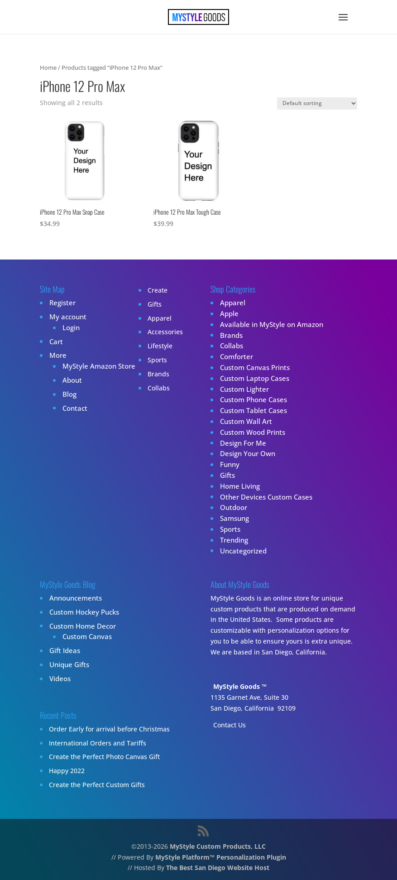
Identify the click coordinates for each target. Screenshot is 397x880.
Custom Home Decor (80, 625)
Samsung (234, 518)
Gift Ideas (63, 650)
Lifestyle (153, 345)
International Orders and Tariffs (97, 743)
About (71, 380)
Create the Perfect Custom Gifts (97, 784)
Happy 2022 (67, 770)
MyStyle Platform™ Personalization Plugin (220, 857)
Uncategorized (241, 550)
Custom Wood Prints (251, 432)
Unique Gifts (68, 664)
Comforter (235, 356)
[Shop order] (317, 103)
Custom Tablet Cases (251, 410)
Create (151, 290)
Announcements (74, 598)
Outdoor (232, 507)
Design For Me (241, 442)
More (57, 355)
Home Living (238, 486)
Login (70, 327)
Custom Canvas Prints (253, 367)
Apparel (153, 318)
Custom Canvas (85, 636)
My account (66, 317)
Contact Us (229, 725)
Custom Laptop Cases (252, 378)
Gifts (148, 304)
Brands (152, 374)
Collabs (152, 388)
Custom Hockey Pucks (82, 612)
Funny (229, 464)
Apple (228, 313)
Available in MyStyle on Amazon (268, 324)
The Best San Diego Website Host (217, 867)
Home (48, 67)
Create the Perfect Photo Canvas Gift (104, 756)
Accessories (159, 331)
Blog (68, 394)
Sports (151, 360)
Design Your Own (246, 453)
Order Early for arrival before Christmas (109, 729)
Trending (233, 540)
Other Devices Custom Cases (263, 496)
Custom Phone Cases (251, 399)
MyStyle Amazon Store (95, 366)
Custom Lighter (243, 389)
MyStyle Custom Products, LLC (218, 846)
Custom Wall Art (244, 421)
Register (61, 302)
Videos (59, 678)
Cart (55, 341)
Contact (73, 408)
